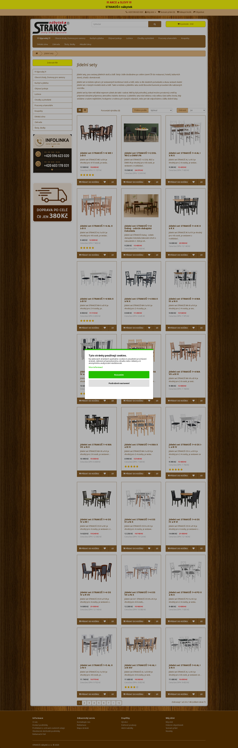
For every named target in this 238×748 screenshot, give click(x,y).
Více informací (96, 367)
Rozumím (119, 374)
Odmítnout (119, 391)
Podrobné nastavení (119, 383)
